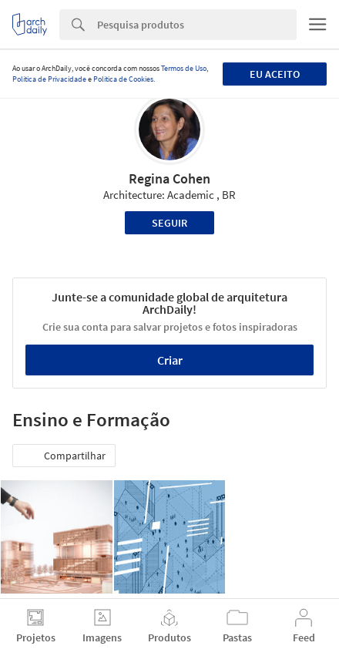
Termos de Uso (183, 68)
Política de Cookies (123, 79)
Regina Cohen (169, 178)
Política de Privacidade (49, 79)
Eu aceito (275, 74)
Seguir (169, 223)
